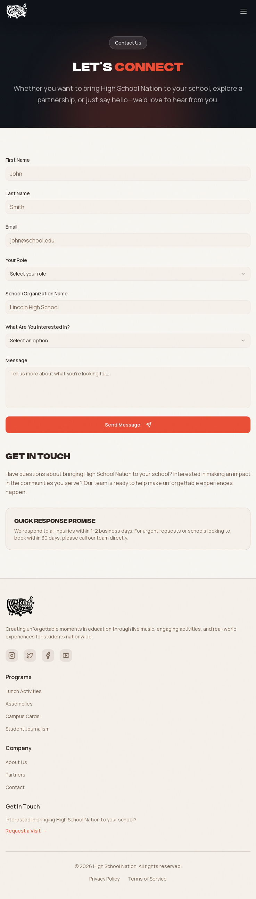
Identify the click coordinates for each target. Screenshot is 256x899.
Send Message (128, 424)
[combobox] (128, 274)
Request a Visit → (26, 830)
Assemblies (19, 703)
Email (11, 226)
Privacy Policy (104, 878)
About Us (16, 762)
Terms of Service (147, 878)
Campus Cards (23, 716)
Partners (15, 774)
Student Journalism (28, 728)
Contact (15, 787)
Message (16, 360)
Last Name (18, 193)
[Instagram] (12, 655)
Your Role (16, 260)
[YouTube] (66, 655)
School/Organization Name (37, 293)
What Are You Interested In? (38, 327)
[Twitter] (30, 655)
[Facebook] (48, 655)
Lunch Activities (24, 691)
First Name (18, 160)
